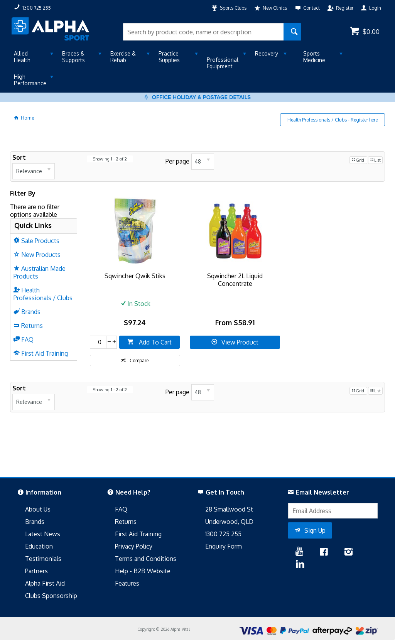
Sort (19, 157)
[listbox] (33, 171)
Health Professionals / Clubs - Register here (332, 120)
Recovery (266, 53)
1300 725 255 (223, 534)
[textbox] (203, 32)
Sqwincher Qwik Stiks (135, 276)
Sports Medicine (314, 56)
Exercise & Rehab (123, 56)
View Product (239, 342)
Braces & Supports (73, 56)
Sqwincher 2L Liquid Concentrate (235, 279)
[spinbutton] (98, 342)
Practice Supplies (169, 56)
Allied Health (22, 56)
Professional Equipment (222, 62)
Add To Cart (154, 342)
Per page (177, 161)
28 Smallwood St (229, 509)
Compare (139, 360)
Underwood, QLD (229, 521)
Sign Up (315, 530)
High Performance (30, 79)
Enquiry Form (223, 546)
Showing (110, 159)
